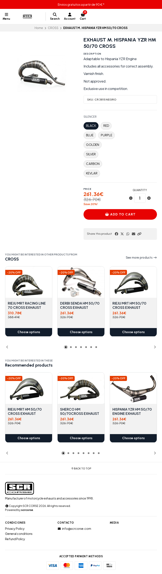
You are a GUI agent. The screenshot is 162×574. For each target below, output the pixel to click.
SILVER (91, 154)
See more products (141, 257)
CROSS (53, 28)
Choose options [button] (29, 332)
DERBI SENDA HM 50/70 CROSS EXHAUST (80, 305)
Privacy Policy (15, 528)
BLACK (91, 126)
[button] (139, 234)
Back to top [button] (81, 468)
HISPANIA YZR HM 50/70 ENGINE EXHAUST (132, 411)
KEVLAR (91, 173)
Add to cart (120, 214)
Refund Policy (15, 538)
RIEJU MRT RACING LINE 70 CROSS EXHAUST (27, 305)
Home (39, 28)
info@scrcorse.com (74, 528)
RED (106, 126)
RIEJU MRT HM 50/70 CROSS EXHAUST (129, 305)
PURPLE (106, 135)
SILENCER (90, 116)
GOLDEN (92, 145)
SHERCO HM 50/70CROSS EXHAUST (79, 411)
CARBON (93, 164)
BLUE (89, 135)
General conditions (18, 533)
